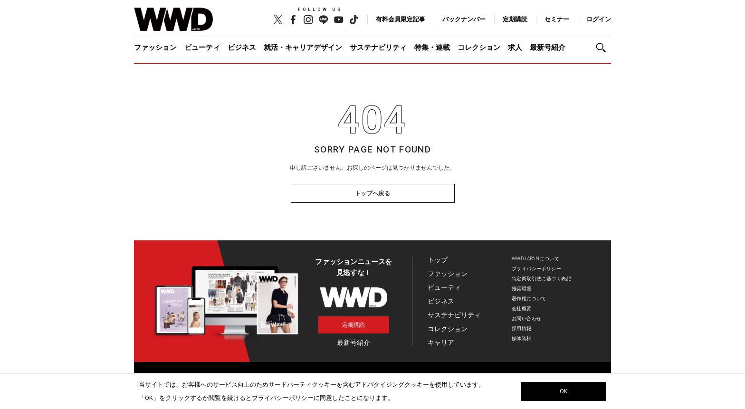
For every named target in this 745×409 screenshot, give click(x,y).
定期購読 (515, 19)
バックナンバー (464, 19)
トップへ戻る (373, 193)
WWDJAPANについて (535, 258)
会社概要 (522, 308)
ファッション (155, 47)
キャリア (441, 342)
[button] (603, 48)
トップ (438, 260)
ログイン (598, 19)
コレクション (479, 47)
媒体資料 (522, 338)
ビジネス (242, 47)
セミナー (556, 19)
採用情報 (522, 328)
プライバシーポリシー (536, 268)
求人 (515, 47)
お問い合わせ (527, 318)
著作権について (529, 298)
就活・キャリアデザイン (303, 47)
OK (564, 391)
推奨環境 (522, 288)
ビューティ (202, 47)
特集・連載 (432, 47)
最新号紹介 (547, 47)
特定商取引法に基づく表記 (541, 278)
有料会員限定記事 (400, 19)
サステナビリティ (378, 47)
